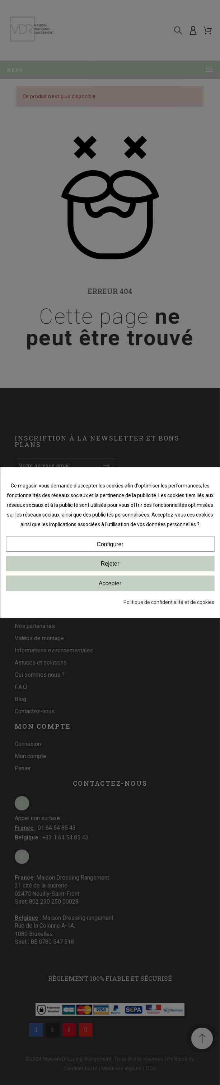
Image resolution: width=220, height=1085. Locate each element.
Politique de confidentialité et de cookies (168, 602)
